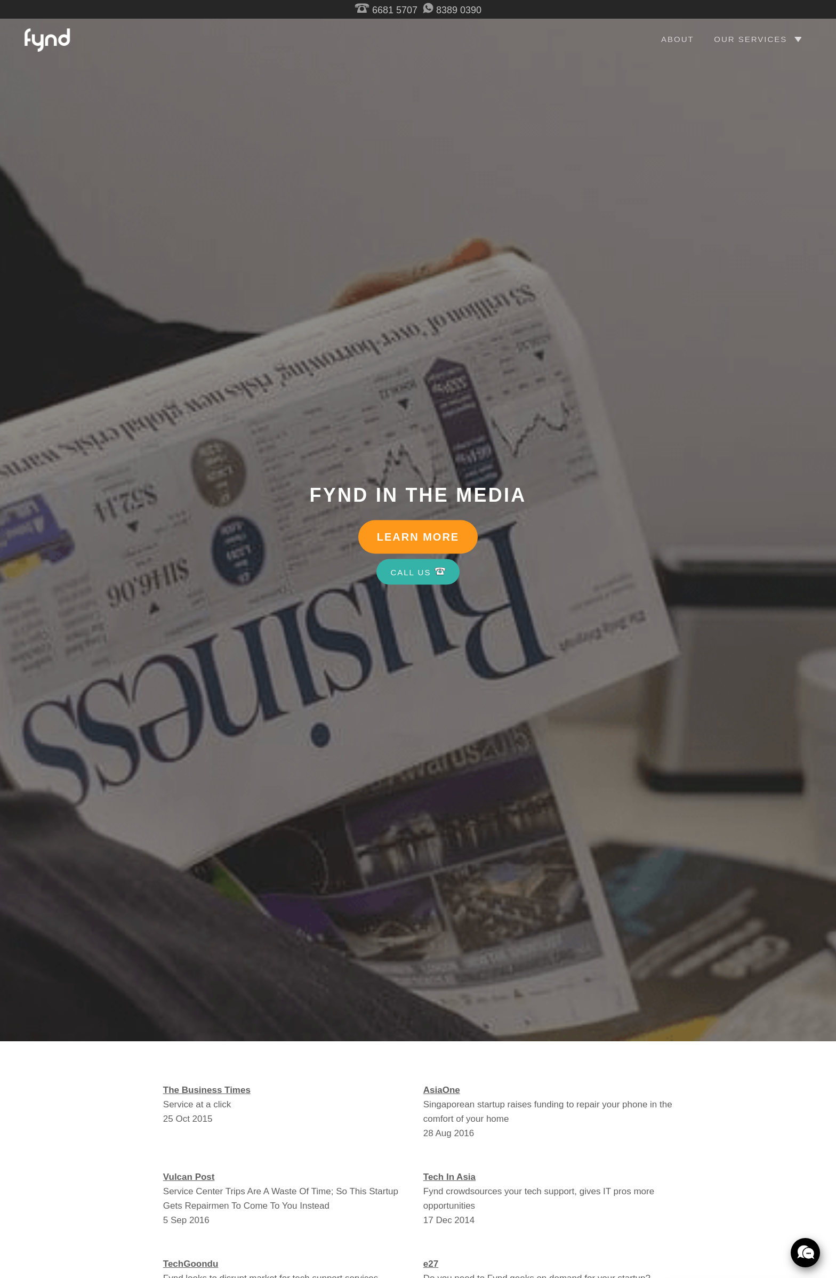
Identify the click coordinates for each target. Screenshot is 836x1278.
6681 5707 (386, 10)
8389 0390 (452, 10)
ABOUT (677, 39)
